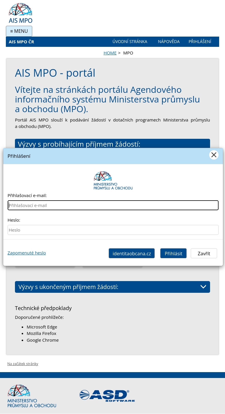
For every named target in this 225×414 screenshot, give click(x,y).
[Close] (214, 155)
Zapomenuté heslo (27, 253)
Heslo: (14, 220)
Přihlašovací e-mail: (27, 195)
